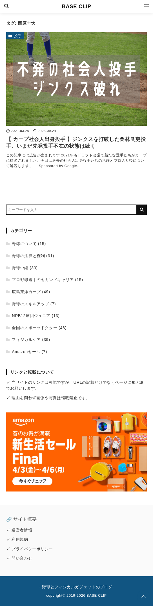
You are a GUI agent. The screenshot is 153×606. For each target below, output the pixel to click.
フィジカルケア (26, 339)
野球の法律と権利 (28, 255)
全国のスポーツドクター (34, 328)
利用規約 (20, 539)
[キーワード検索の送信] (142, 210)
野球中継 (20, 268)
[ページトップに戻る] (143, 596)
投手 (18, 36)
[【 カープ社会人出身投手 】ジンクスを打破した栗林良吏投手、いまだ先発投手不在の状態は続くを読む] (76, 79)
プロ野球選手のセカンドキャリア (43, 279)
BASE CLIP (76, 6)
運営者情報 (22, 530)
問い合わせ (22, 558)
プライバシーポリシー (32, 549)
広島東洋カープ (26, 291)
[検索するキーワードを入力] (71, 210)
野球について (24, 243)
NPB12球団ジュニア (31, 315)
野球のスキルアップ (30, 304)
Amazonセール (26, 351)
